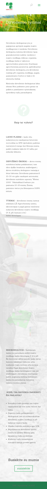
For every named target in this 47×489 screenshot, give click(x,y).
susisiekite (23, 468)
